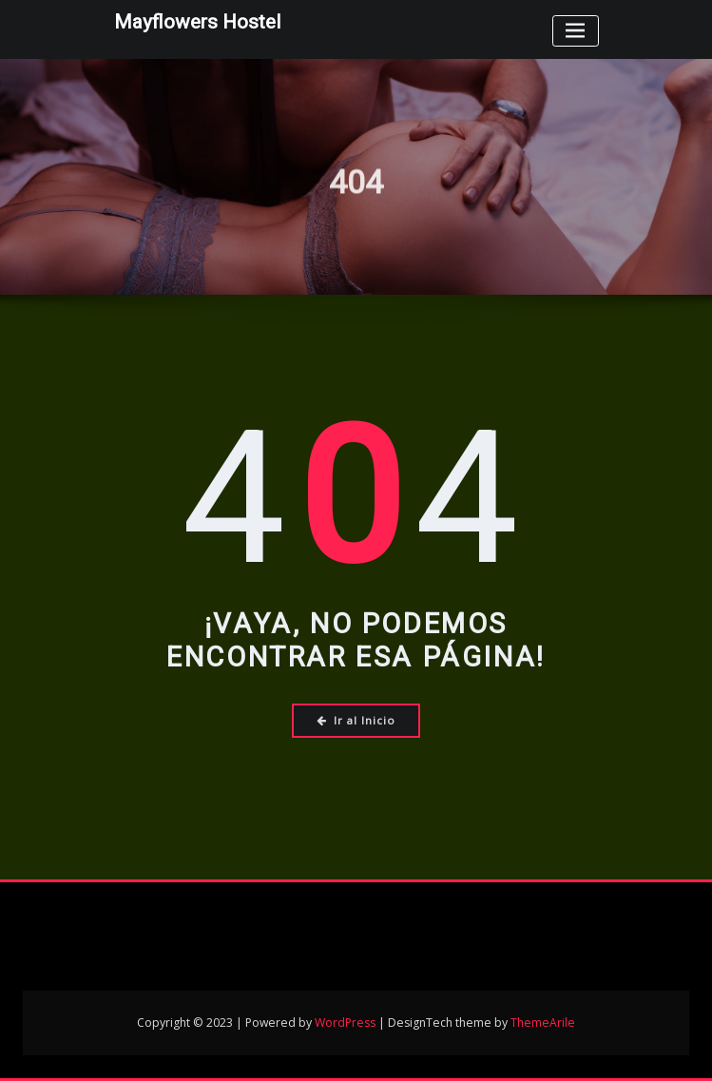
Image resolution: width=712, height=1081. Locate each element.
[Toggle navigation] (575, 31)
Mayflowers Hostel (197, 21)
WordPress (345, 1022)
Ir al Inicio (356, 720)
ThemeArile (542, 1022)
